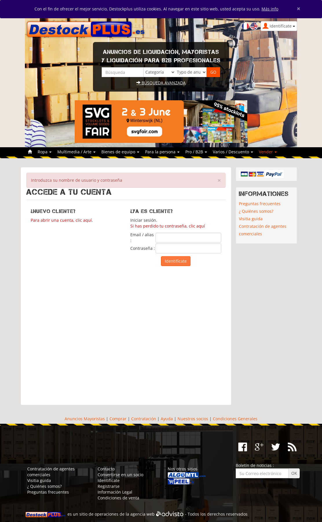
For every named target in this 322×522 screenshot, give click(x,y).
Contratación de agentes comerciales (262, 230)
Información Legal (115, 492)
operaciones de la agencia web (125, 514)
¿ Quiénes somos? (256, 211)
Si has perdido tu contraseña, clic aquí (167, 226)
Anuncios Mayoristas (85, 418)
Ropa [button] (45, 151)
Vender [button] (268, 151)
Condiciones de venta (118, 498)
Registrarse (109, 486)
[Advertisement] (126, 333)
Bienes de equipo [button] (120, 151)
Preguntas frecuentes (260, 203)
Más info (269, 9)
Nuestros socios (193, 418)
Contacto (106, 469)
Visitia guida (251, 218)
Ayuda (167, 418)
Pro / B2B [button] (196, 151)
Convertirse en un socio (120, 474)
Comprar (118, 418)
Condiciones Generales (235, 418)
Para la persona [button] (162, 151)
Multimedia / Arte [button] (76, 151)
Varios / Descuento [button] (233, 151)
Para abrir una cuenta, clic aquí (61, 220)
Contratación (143, 418)
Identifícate (109, 480)
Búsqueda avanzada (161, 83)
